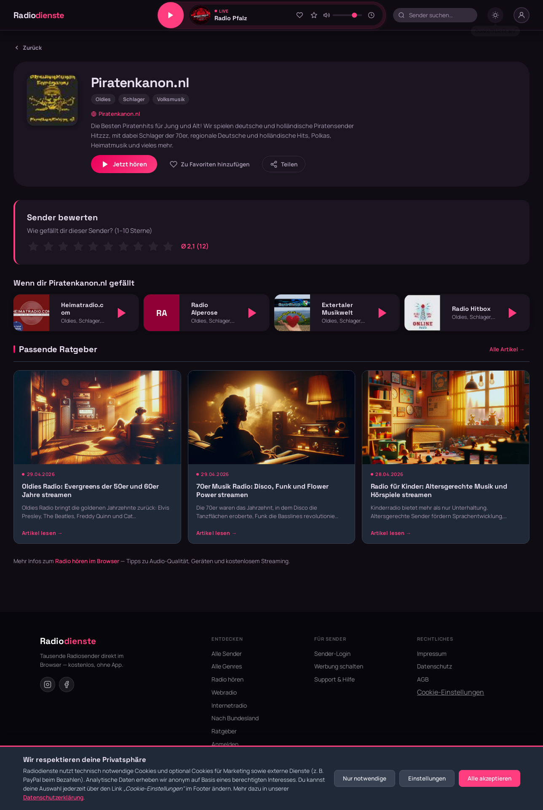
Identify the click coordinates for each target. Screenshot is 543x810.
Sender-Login (332, 654)
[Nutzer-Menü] (522, 15)
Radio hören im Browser (87, 561)
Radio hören (227, 679)
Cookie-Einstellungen (450, 692)
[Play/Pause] (171, 15)
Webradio (224, 692)
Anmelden (224, 744)
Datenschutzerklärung (53, 797)
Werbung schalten (338, 666)
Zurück (27, 47)
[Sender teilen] (283, 164)
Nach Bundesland (235, 718)
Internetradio (229, 705)
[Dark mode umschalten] (495, 15)
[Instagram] (47, 684)
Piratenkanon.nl (115, 114)
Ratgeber (224, 731)
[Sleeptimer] (371, 15)
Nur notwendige (364, 778)
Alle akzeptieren (489, 778)
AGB (423, 679)
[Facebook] (66, 684)
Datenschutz (434, 666)
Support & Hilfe (334, 679)
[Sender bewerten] (314, 15)
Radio (38, 15)
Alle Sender (226, 654)
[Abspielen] (122, 313)
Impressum (432, 654)
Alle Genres (226, 666)
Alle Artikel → (507, 349)
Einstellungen (427, 778)
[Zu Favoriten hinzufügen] (300, 15)
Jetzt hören (124, 164)
